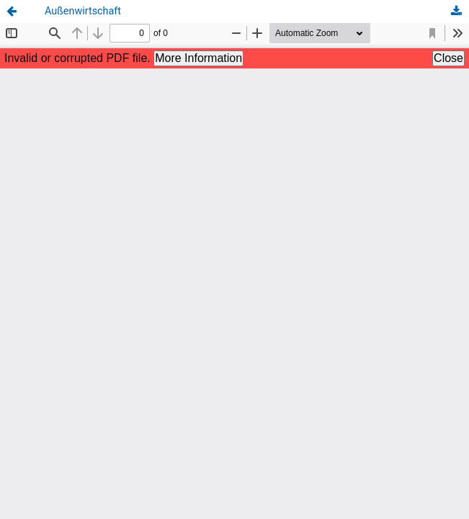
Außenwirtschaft (83, 11)
